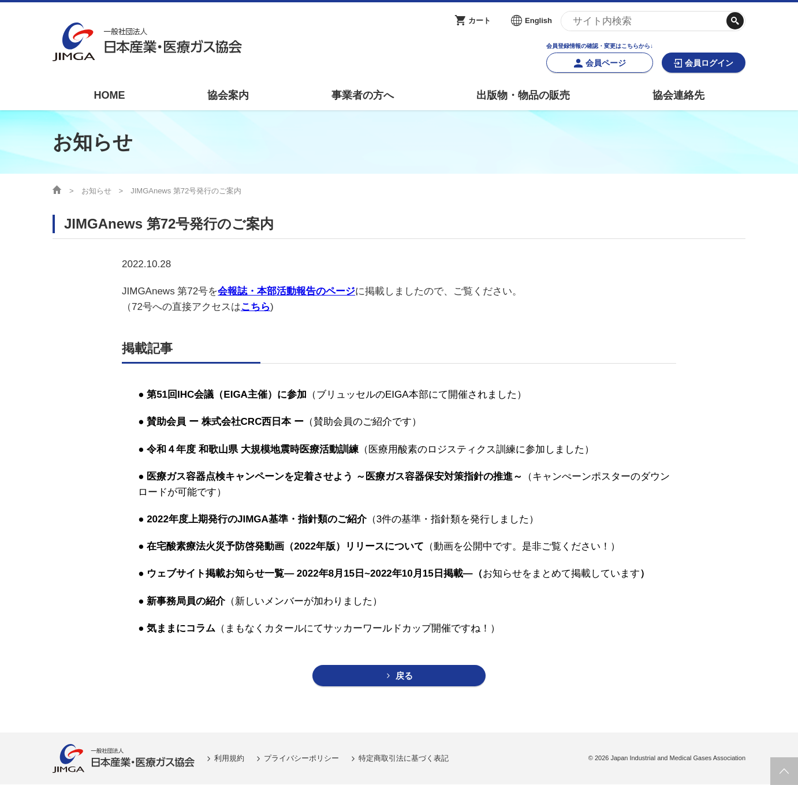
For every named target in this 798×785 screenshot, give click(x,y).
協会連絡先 (678, 95)
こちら (255, 306)
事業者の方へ (362, 95)
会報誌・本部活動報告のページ (286, 291)
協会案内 (228, 95)
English (538, 20)
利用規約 (229, 758)
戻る (404, 676)
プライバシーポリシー (301, 758)
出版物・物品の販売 (523, 95)
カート (479, 20)
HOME (109, 95)
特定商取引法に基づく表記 (404, 758)
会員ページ (606, 63)
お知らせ (96, 190)
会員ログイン (709, 63)
